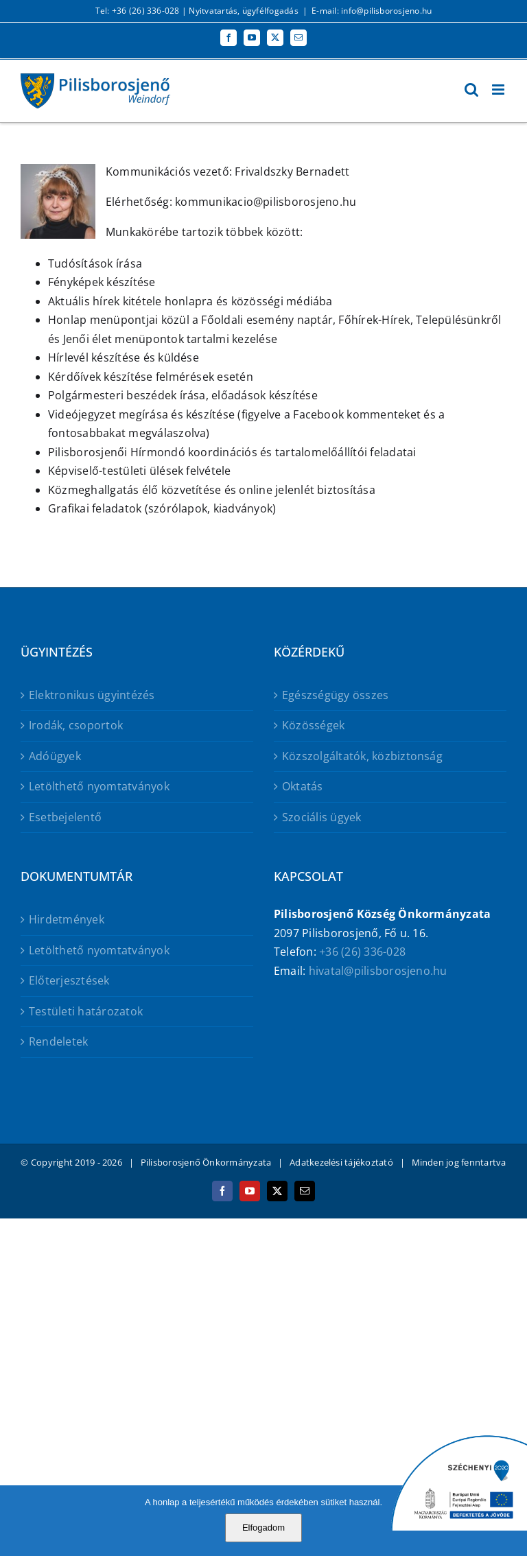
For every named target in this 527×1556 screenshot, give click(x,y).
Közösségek (313, 725)
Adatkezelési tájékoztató (341, 1162)
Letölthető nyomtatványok (99, 786)
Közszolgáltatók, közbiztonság (362, 756)
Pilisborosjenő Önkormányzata (206, 1162)
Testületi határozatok (86, 1011)
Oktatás (302, 786)
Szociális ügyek (322, 817)
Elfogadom (263, 1527)
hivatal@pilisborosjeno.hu (378, 970)
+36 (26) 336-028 (362, 951)
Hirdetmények (66, 919)
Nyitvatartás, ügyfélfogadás (243, 10)
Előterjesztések (69, 980)
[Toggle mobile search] (471, 89)
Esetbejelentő (65, 817)
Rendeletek (58, 1041)
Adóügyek (55, 756)
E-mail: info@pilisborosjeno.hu (372, 10)
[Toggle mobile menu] (499, 89)
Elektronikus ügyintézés (92, 695)
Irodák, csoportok (76, 725)
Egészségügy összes (335, 695)
